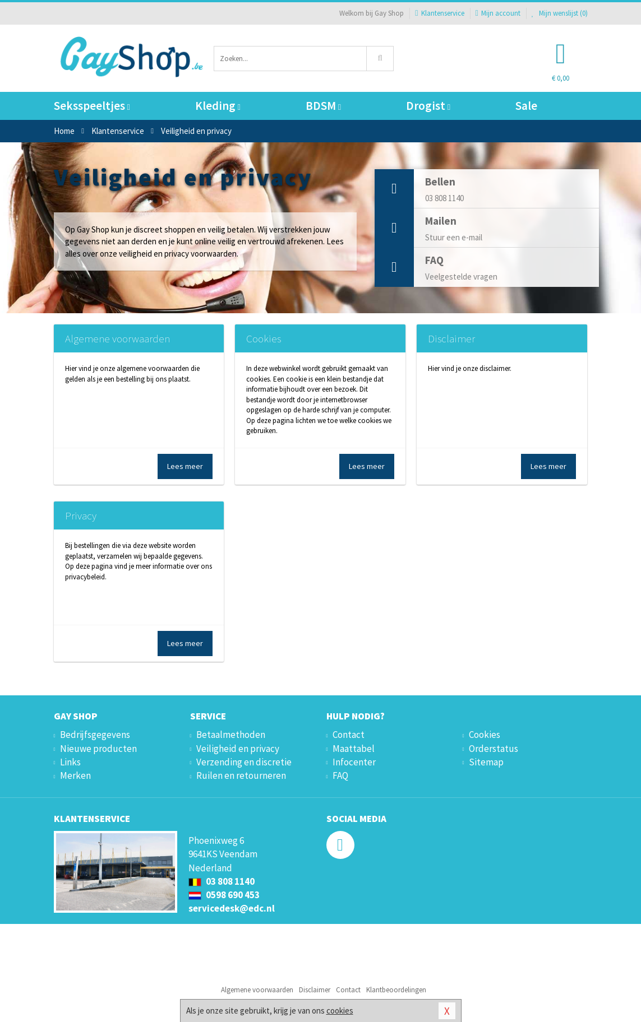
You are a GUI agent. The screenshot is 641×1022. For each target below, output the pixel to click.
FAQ (340, 775)
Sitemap (486, 762)
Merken (75, 775)
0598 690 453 (224, 895)
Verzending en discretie (244, 762)
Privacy (80, 515)
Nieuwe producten (98, 748)
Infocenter (354, 762)
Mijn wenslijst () (560, 13)
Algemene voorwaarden (117, 338)
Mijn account (498, 13)
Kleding (218, 105)
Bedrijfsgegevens (95, 734)
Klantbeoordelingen (396, 990)
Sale (526, 105)
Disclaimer (451, 338)
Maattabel (354, 748)
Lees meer (185, 466)
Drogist (428, 105)
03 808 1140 (221, 881)
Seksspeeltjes (92, 105)
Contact (349, 734)
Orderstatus (493, 748)
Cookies (263, 338)
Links (70, 762)
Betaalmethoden (230, 734)
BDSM (323, 105)
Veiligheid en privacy (237, 748)
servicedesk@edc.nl (231, 908)
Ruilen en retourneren (241, 775)
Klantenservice (439, 13)
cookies (339, 1010)
